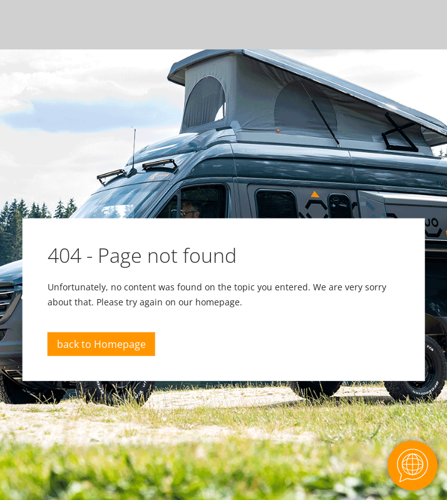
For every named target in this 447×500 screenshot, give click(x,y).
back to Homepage (101, 344)
